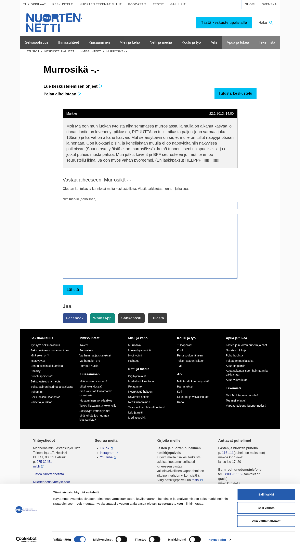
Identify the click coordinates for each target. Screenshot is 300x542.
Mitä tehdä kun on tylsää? (193, 381)
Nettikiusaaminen (139, 402)
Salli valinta (266, 502)
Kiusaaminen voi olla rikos (95, 400)
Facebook (75, 318)
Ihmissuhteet (90, 51)
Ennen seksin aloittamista (47, 365)
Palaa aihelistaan (63, 94)
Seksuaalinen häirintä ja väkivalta (52, 386)
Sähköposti (131, 318)
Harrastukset (185, 386)
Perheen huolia (89, 365)
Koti (179, 391)
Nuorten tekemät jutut (101, 4)
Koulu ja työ (186, 338)
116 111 (228, 453)
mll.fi (36, 466)
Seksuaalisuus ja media (46, 381)
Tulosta (157, 318)
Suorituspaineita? (42, 376)
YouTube (106, 457)
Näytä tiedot (217, 534)
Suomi (250, 4)
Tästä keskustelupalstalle (224, 23)
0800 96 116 (232, 474)
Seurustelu (86, 350)
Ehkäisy (36, 371)
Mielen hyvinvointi (139, 350)
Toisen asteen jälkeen (191, 360)
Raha (180, 402)
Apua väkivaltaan (237, 379)
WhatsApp (102, 318)
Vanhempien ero (89, 360)
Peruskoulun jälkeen (190, 355)
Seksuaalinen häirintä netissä (146, 407)
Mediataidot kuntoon (141, 381)
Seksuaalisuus (42, 338)
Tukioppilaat (34, 4)
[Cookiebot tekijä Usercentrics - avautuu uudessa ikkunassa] (26, 534)
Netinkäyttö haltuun (140, 391)
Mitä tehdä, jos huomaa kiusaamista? (94, 417)
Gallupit (178, 4)
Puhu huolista (234, 355)
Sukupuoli (37, 391)
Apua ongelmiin (236, 365)
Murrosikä (134, 345)
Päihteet (133, 360)
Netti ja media (138, 369)
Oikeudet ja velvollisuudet (193, 396)
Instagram (107, 453)
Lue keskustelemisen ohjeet (73, 86)
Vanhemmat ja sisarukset (95, 355)
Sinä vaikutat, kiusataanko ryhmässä (96, 393)
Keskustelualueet (59, 51)
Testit (158, 4)
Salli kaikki (266, 488)
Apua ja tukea (236, 338)
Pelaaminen (135, 386)
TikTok (104, 448)
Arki (180, 374)
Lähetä (73, 290)
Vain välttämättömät (266, 515)
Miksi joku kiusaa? (91, 386)
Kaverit (83, 345)
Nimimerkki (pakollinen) (79, 199)
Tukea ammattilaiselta (239, 360)
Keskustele (62, 4)
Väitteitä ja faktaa (41, 402)
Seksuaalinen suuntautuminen (50, 350)
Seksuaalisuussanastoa (46, 397)
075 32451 (44, 461)
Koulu (180, 350)
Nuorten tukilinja (236, 350)
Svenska (269, 4)
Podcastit (137, 4)
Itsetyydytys (38, 360)
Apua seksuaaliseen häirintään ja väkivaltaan (247, 372)
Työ (179, 365)
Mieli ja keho (137, 338)
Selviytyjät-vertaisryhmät (94, 410)
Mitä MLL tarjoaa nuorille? (242, 395)
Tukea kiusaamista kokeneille (97, 405)
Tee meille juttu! (236, 400)
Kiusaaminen (89, 374)
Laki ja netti (135, 412)
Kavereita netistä (138, 396)
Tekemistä (234, 388)
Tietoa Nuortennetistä (48, 474)
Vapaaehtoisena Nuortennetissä (246, 405)
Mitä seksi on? (40, 355)
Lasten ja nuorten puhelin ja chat (246, 345)
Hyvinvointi (135, 355)
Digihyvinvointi (137, 376)
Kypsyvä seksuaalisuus (45, 345)
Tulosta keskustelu (235, 93)
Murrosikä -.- (116, 51)
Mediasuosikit (136, 417)
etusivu (33, 51)
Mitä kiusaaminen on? (93, 381)
